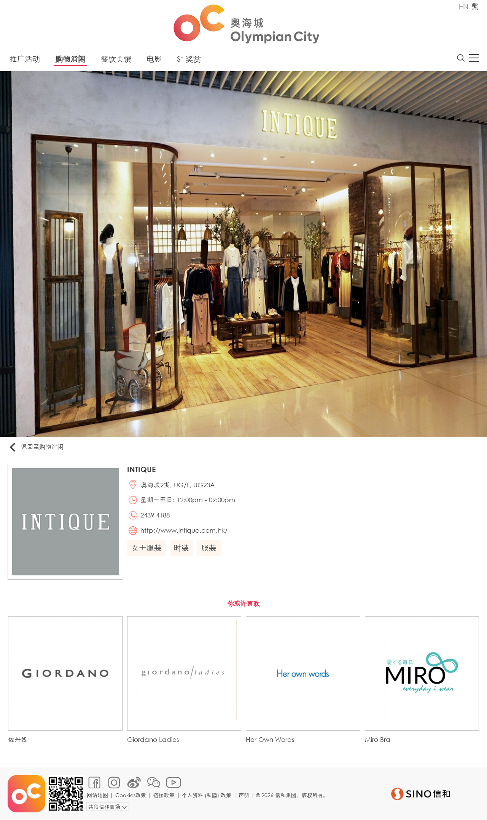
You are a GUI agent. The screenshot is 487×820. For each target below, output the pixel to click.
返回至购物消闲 (36, 447)
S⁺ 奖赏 (189, 58)
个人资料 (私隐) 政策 (206, 795)
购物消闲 (70, 58)
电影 (154, 58)
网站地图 (97, 795)
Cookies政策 (130, 795)
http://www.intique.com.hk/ (184, 530)
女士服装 (146, 547)
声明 (244, 795)
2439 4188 (155, 515)
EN (464, 6)
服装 (208, 547)
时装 (181, 547)
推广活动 (25, 58)
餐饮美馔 (116, 58)
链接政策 (164, 795)
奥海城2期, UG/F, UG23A (178, 485)
